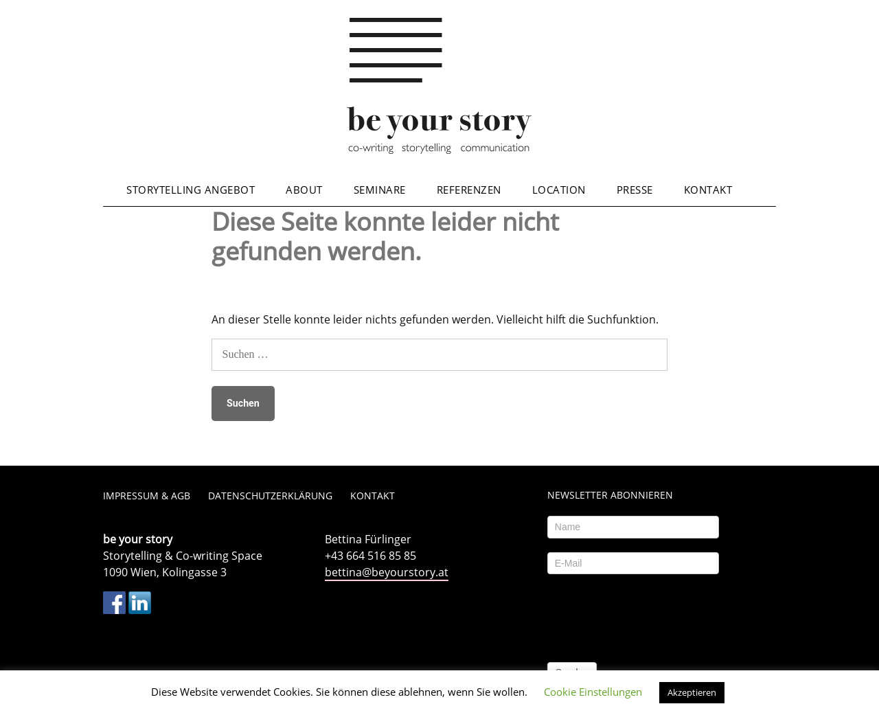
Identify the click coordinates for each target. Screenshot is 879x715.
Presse (635, 189)
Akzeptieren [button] (691, 692)
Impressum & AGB (146, 495)
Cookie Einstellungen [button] (593, 692)
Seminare (380, 189)
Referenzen (469, 189)
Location (559, 189)
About (304, 189)
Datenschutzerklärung (270, 495)
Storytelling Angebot (190, 189)
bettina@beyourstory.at (386, 572)
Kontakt (708, 189)
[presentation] (651, 615)
